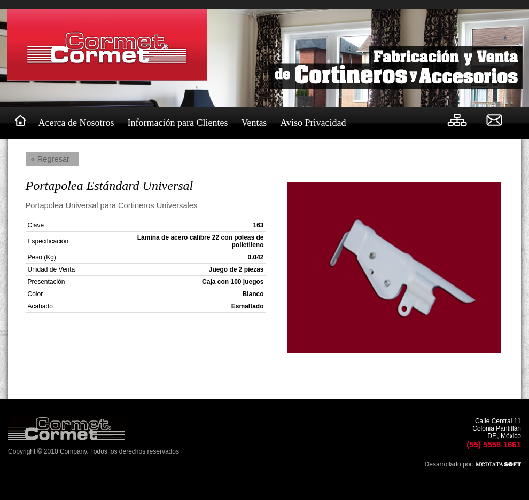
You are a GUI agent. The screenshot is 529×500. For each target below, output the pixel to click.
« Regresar (50, 159)
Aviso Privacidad (313, 122)
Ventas (254, 122)
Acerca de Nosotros (76, 122)
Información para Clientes (177, 122)
